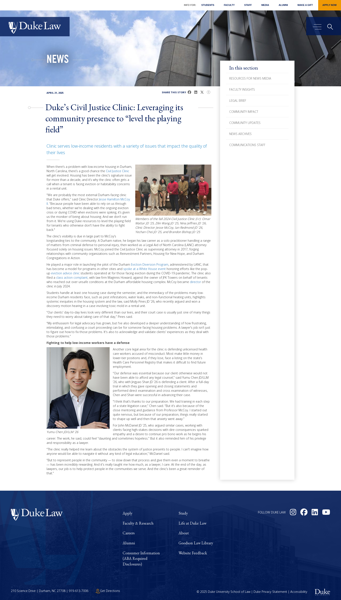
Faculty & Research (138, 523)
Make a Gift (305, 5)
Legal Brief (237, 100)
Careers (129, 532)
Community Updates (245, 123)
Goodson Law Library (196, 542)
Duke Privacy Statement (270, 592)
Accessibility (298, 592)
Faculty (229, 5)
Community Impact (243, 112)
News (58, 60)
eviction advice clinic (65, 273)
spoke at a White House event (144, 269)
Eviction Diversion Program (149, 264)
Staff (248, 5)
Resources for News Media (250, 78)
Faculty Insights (242, 89)
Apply (127, 513)
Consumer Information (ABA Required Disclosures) (141, 558)
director (195, 282)
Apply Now (330, 5)
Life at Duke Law (192, 523)
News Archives (240, 134)
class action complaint (72, 277)
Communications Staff (247, 145)
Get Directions (108, 591)
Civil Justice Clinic (117, 171)
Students (207, 5)
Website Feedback (193, 552)
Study (183, 513)
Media (265, 5)
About (184, 532)
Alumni (283, 5)
